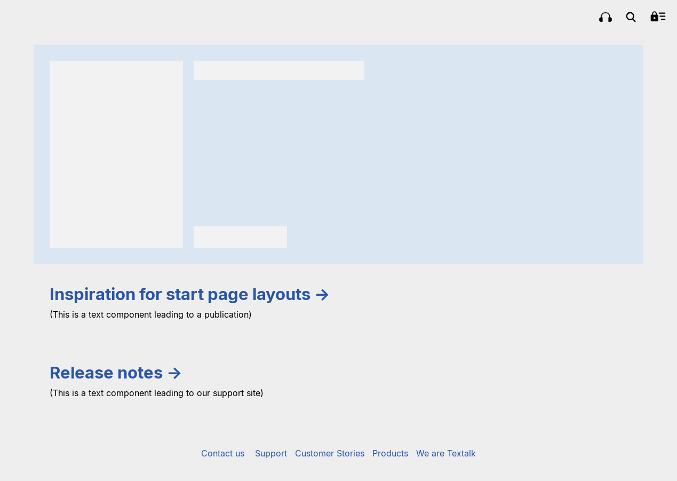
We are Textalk (446, 453)
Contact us (222, 453)
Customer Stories (329, 453)
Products (390, 453)
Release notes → (116, 372)
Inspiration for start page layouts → (190, 294)
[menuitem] (605, 17)
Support (271, 453)
